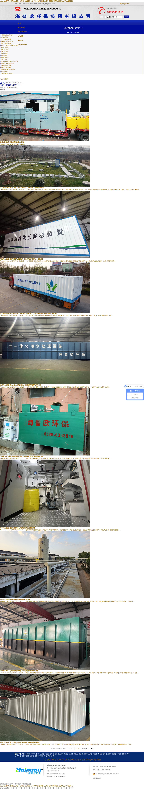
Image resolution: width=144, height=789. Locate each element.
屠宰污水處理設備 (5, 43)
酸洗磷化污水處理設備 (7, 63)
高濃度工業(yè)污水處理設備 (9, 45)
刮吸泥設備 (3, 55)
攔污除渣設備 (4, 57)
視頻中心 (84, 759)
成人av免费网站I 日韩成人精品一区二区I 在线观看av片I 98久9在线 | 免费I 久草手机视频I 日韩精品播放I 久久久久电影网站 (36, 1)
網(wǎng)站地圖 (124, 3)
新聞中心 (20, 40)
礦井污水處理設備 (5, 67)
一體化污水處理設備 (6, 35)
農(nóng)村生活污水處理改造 (9, 61)
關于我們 (52, 759)
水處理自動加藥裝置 (6, 73)
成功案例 (20, 36)
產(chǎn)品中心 (22, 32)
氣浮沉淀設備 (4, 51)
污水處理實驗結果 (5, 65)
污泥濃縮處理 (4, 53)
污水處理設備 (4, 37)
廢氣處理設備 (4, 71)
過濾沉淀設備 (4, 49)
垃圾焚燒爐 (3, 59)
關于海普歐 (21, 27)
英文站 (53, 3)
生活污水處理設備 (5, 39)
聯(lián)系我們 (22, 44)
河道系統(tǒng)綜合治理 (7, 69)
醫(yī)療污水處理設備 (6, 41)
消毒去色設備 (4, 47)
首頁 (19, 23)
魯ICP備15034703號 (104, 770)
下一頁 (77, 748)
